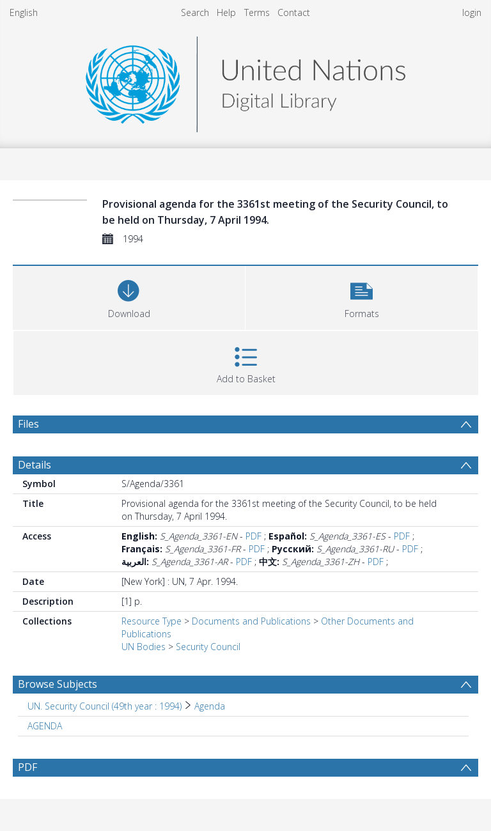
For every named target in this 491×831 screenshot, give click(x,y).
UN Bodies (143, 647)
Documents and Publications (251, 621)
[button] (362, 296)
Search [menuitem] (195, 12)
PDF (253, 536)
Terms (257, 12)
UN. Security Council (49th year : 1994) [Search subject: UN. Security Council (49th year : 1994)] (104, 706)
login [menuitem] (471, 12)
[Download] (129, 296)
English (24, 12)
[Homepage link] (245, 81)
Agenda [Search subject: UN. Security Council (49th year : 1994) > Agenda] (209, 706)
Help (226, 12)
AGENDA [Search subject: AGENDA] (44, 726)
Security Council (208, 647)
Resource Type (151, 621)
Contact (293, 12)
